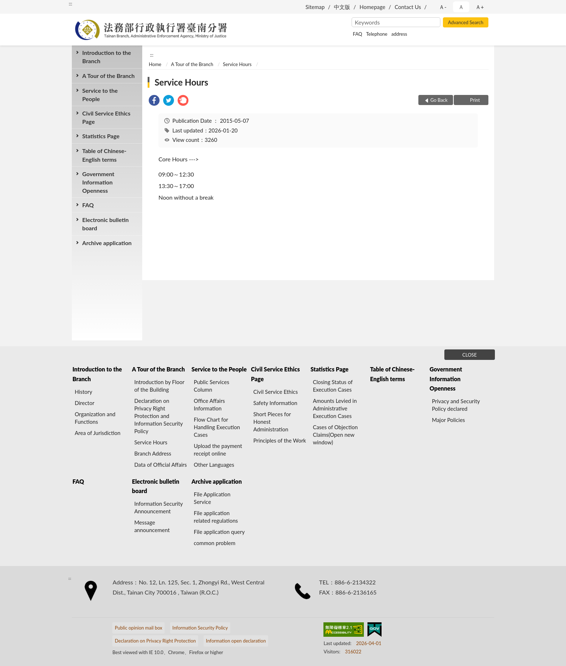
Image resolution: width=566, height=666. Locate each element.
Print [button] (474, 100)
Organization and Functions (95, 418)
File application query (219, 531)
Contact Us (408, 7)
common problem (214, 543)
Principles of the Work (279, 440)
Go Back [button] (439, 100)
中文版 (342, 7)
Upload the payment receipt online (218, 450)
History (83, 391)
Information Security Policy (200, 628)
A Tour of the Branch (108, 75)
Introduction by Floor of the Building (159, 386)
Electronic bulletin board (105, 223)
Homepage (372, 7)
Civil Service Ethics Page (106, 117)
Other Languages (214, 464)
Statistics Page (100, 135)
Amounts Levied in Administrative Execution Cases (335, 408)
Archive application (107, 242)
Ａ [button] (461, 7)
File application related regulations (216, 517)
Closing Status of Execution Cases (333, 386)
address (399, 34)
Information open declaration (236, 641)
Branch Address (152, 453)
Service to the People (100, 94)
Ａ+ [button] (479, 7)
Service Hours (237, 64)
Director (84, 403)
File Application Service (212, 498)
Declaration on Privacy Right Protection (155, 641)
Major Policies (448, 420)
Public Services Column (211, 386)
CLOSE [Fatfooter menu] (469, 355)
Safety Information (275, 403)
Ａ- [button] (443, 7)
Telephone (376, 34)
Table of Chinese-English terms (104, 154)
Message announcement (152, 526)
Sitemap (315, 7)
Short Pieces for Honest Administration (272, 421)
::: (70, 3)
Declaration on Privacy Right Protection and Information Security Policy (158, 415)
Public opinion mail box (138, 628)
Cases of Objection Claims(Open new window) (335, 434)
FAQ (357, 34)
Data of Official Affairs (160, 464)
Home (155, 64)
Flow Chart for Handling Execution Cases (217, 427)
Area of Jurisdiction (98, 433)
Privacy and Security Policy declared (456, 405)
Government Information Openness (98, 182)
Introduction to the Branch (106, 56)
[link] (154, 101)
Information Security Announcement (158, 507)
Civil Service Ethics (275, 391)
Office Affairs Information (209, 404)
